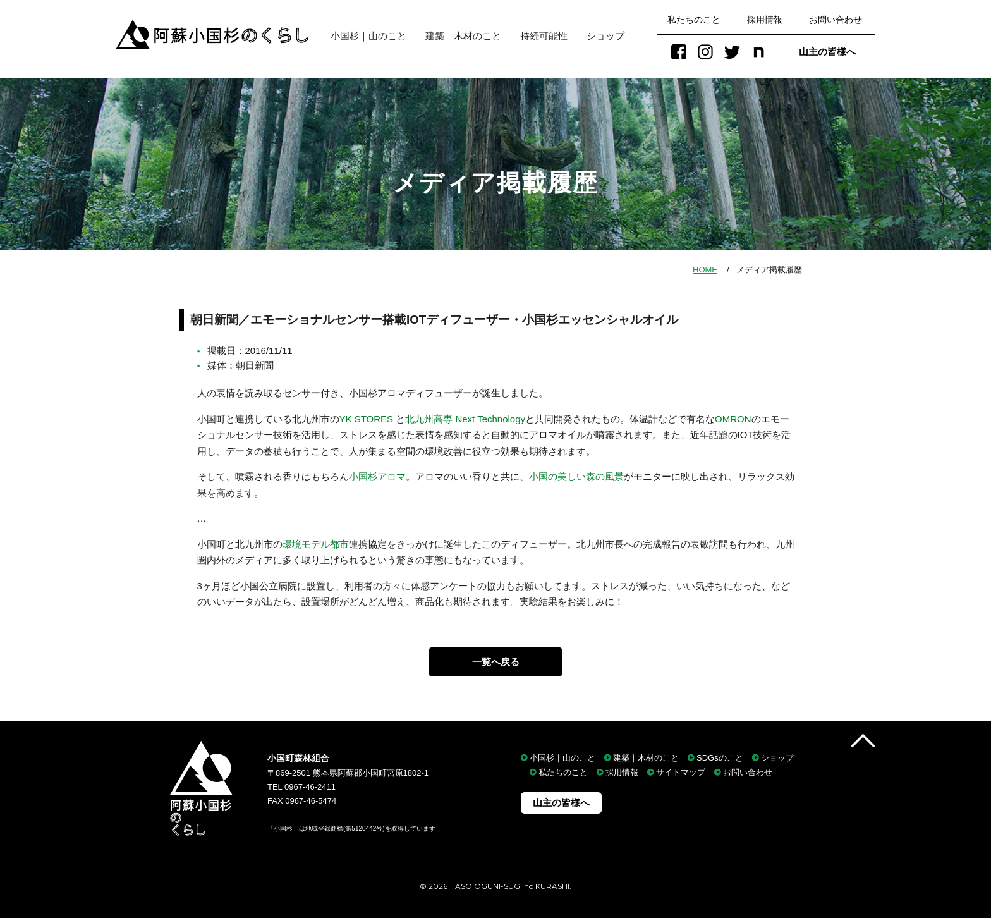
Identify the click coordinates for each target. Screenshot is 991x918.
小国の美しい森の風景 (576, 476)
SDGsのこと (719, 757)
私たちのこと (693, 20)
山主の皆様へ (827, 51)
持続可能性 (544, 35)
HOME (705, 269)
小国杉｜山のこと (363, 35)
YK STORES (367, 418)
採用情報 (764, 20)
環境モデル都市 (316, 544)
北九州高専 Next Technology (465, 418)
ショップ (605, 35)
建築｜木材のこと (463, 35)
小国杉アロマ (377, 476)
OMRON (733, 418)
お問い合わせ (835, 20)
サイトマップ (680, 773)
